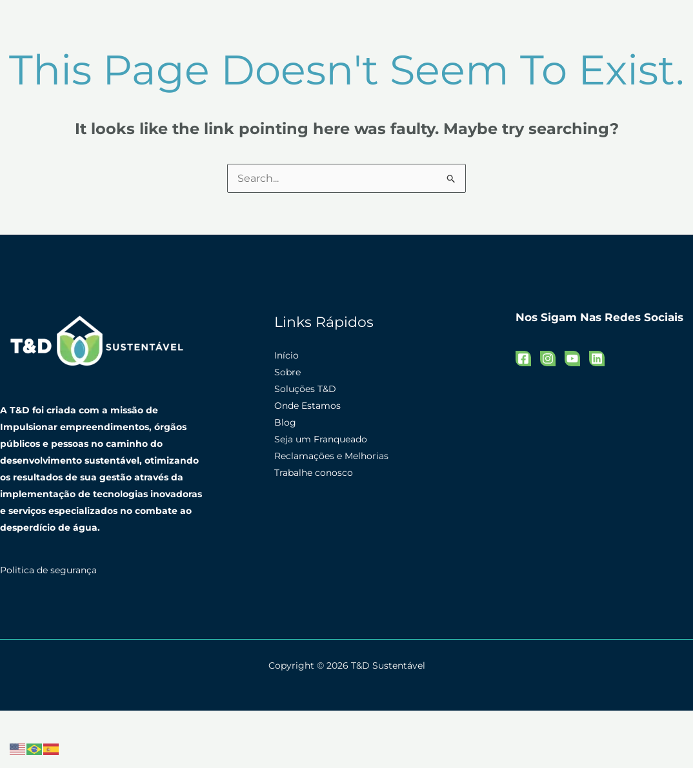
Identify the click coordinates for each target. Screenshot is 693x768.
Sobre (287, 372)
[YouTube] (572, 358)
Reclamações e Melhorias (331, 456)
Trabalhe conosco (313, 472)
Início (286, 355)
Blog (285, 422)
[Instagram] (548, 358)
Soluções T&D (305, 389)
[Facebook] (523, 358)
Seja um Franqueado (320, 439)
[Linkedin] (597, 358)
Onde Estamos (307, 405)
